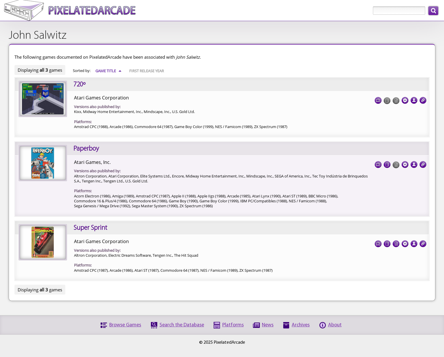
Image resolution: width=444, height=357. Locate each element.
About (335, 325)
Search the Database (182, 325)
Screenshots (378, 98)
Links (422, 98)
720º (79, 84)
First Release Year (146, 70)
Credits (413, 98)
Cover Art (387, 162)
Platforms (233, 325)
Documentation (396, 242)
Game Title (108, 70)
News (267, 325)
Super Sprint (90, 228)
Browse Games (125, 325)
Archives (301, 325)
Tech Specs (405, 98)
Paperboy (86, 148)
